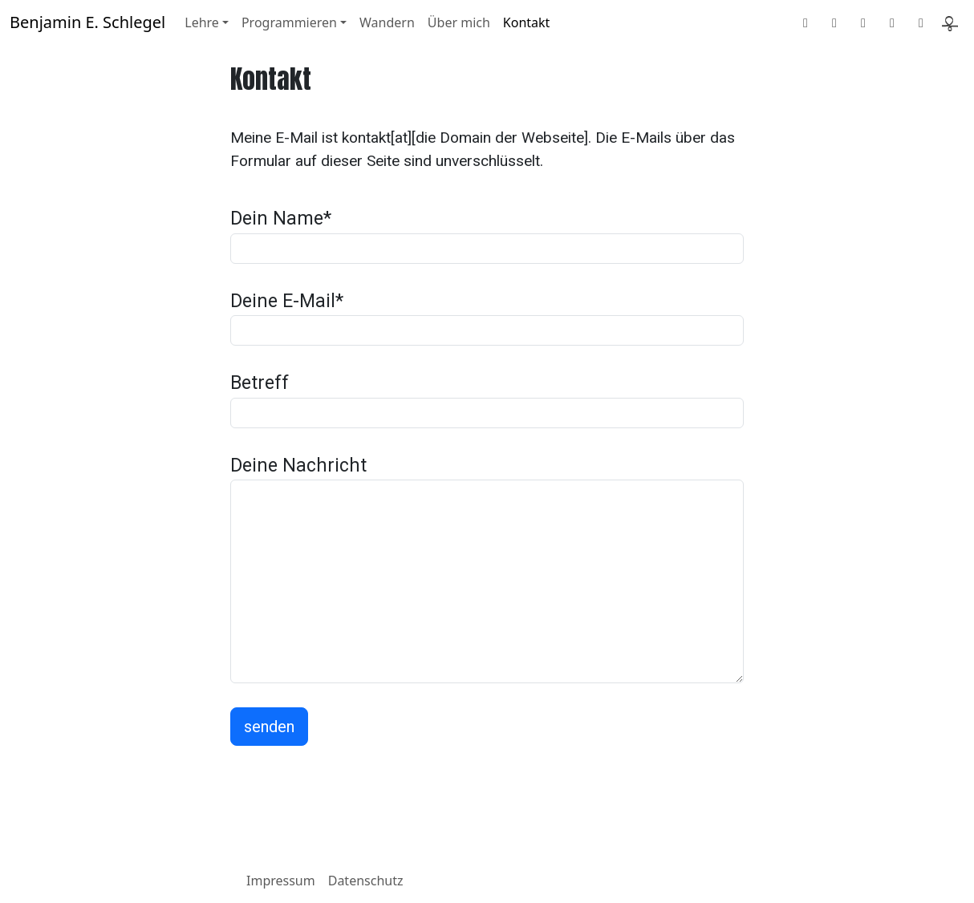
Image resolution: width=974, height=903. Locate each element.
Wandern (387, 22)
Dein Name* (280, 218)
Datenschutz (366, 880)
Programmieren (289, 22)
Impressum (280, 880)
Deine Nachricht (298, 465)
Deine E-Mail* (286, 301)
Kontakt (526, 22)
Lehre (202, 22)
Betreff (259, 383)
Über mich (459, 22)
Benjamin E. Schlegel (87, 22)
